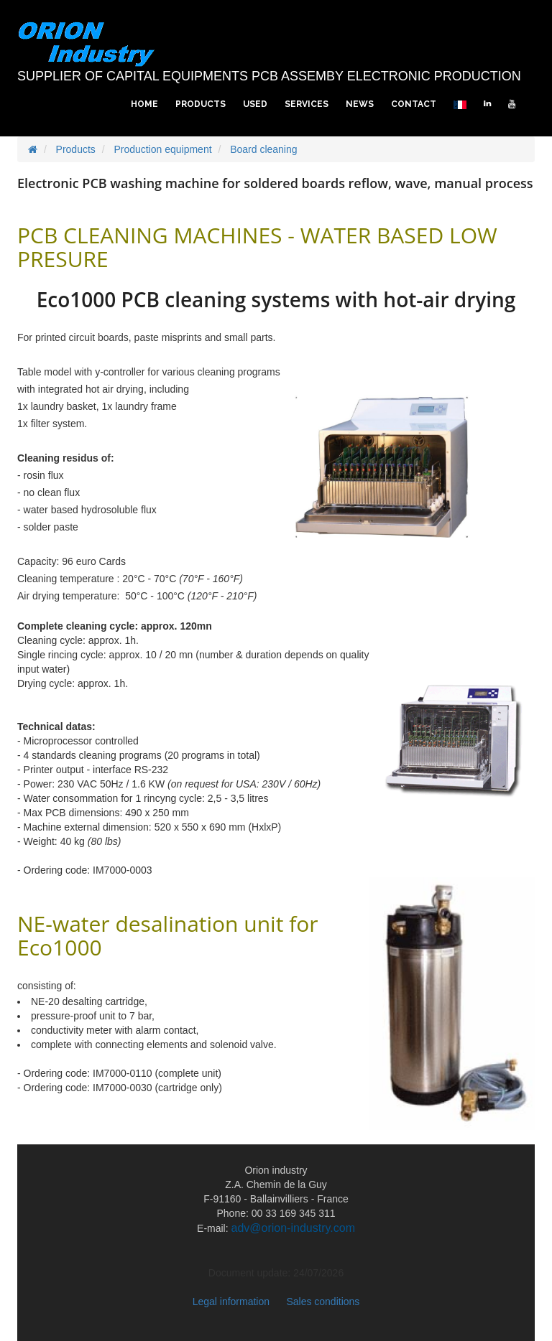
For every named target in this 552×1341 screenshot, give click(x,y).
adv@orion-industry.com (293, 1228)
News (360, 104)
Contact (413, 104)
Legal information (231, 1301)
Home (144, 104)
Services (306, 104)
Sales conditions (322, 1301)
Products (200, 104)
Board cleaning (263, 149)
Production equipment (162, 149)
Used (255, 104)
